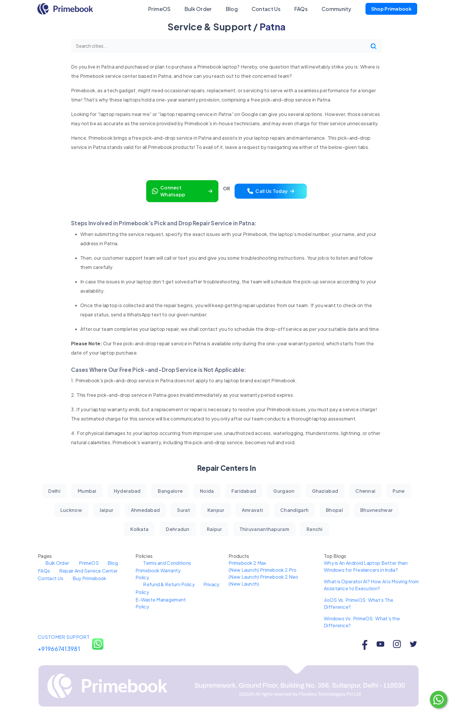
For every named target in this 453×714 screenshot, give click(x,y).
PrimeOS (159, 8)
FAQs (301, 8)
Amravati (252, 510)
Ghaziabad (325, 491)
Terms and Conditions (171, 563)
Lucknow (71, 510)
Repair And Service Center (92, 571)
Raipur (214, 529)
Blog (232, 8)
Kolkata (139, 529)
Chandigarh (294, 510)
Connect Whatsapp (182, 191)
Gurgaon (283, 491)
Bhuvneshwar (376, 510)
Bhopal (334, 510)
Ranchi (315, 529)
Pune (398, 491)
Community (337, 8)
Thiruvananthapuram (264, 529)
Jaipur (106, 510)
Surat (183, 510)
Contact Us (266, 8)
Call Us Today (270, 191)
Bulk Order (198, 8)
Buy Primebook (93, 578)
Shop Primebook (391, 9)
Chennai (365, 491)
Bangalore (170, 491)
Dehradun (177, 529)
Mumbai (87, 491)
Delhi (54, 491)
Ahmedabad (145, 510)
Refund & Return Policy (173, 584)
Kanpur (215, 510)
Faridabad (243, 491)
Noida (207, 491)
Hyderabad (127, 491)
